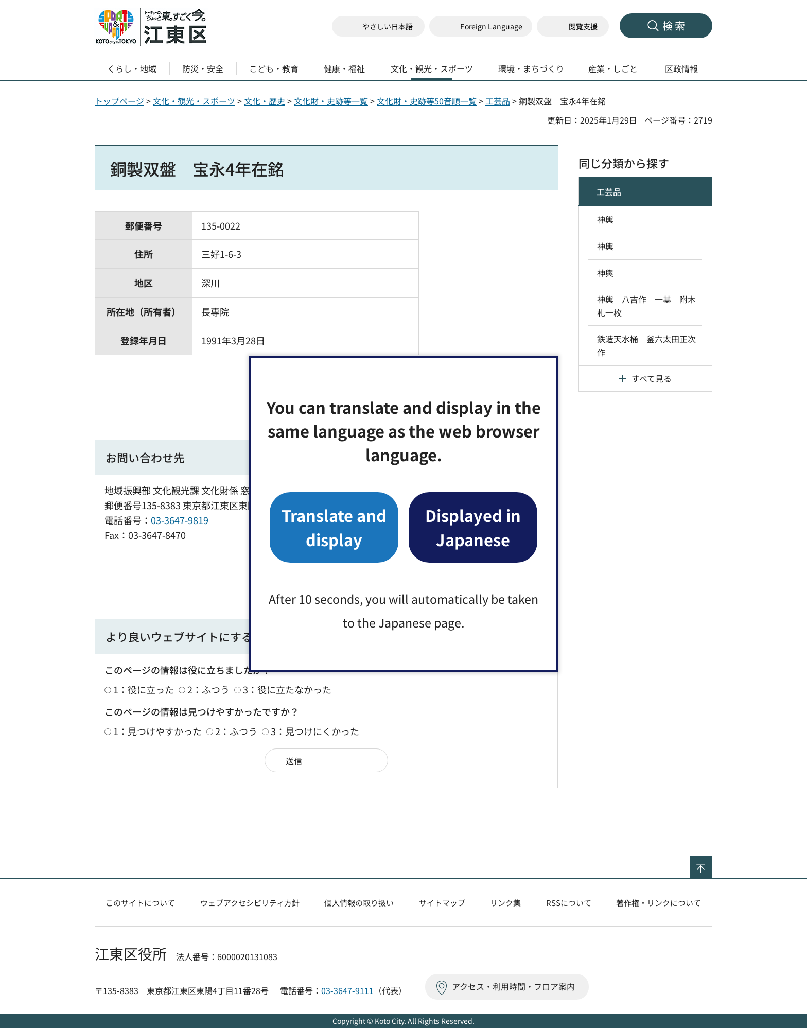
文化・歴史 (264, 101)
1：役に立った (143, 689)
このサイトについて (140, 902)
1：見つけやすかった (157, 731)
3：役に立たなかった (287, 689)
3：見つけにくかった (315, 731)
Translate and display (334, 526)
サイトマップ (442, 902)
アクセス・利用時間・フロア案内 (513, 986)
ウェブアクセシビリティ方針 (250, 902)
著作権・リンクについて (658, 902)
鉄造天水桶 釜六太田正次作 (646, 345)
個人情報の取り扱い (359, 902)
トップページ (119, 101)
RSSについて (568, 902)
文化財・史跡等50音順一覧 (427, 101)
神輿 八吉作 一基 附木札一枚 (646, 306)
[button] (480, 26)
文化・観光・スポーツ (194, 101)
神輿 (605, 219)
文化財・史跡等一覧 (331, 101)
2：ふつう (208, 689)
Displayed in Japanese (473, 526)
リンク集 (505, 902)
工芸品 (497, 101)
